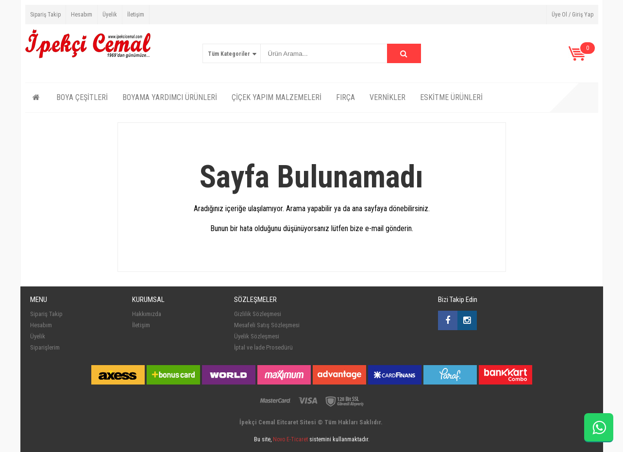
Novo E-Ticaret (290, 439)
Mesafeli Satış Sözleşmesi (267, 325)
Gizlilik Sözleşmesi (257, 314)
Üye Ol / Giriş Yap (572, 14)
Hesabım (81, 14)
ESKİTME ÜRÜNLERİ (451, 97)
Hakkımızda (146, 314)
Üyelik (109, 14)
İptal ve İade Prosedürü (263, 347)
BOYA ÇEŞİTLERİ (82, 97)
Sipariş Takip (45, 14)
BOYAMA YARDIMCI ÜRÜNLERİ (169, 97)
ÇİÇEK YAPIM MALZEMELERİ (276, 97)
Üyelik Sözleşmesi (256, 336)
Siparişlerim (45, 347)
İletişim (135, 14)
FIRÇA (345, 97)
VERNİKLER (387, 97)
